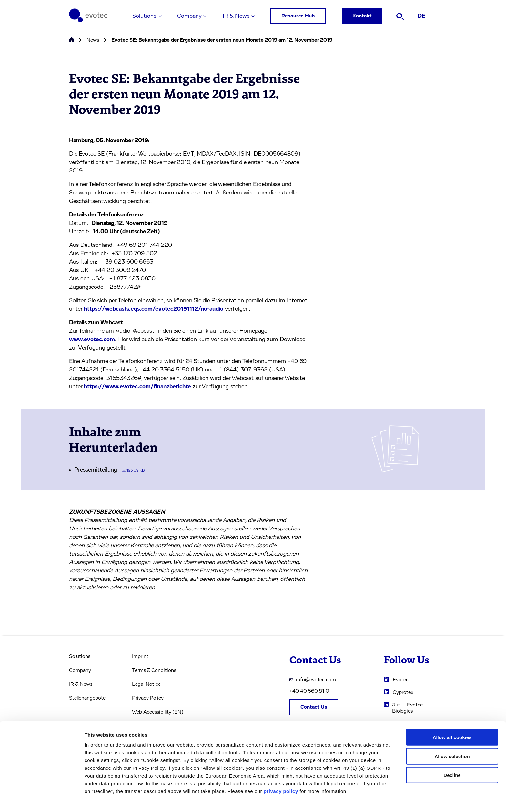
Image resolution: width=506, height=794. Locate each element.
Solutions (144, 16)
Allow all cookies (452, 706)
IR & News (236, 16)
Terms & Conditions (154, 670)
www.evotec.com (92, 339)
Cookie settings (342, 781)
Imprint (140, 656)
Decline (451, 744)
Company (189, 16)
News (92, 40)
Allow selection (452, 725)
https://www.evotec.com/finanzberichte (137, 387)
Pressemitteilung (109, 470)
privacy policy (281, 760)
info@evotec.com (312, 680)
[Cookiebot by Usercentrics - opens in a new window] (42, 781)
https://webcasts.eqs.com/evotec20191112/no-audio (153, 309)
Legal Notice (146, 684)
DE (422, 16)
